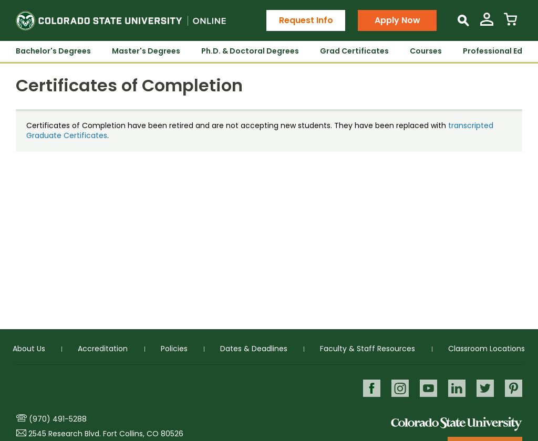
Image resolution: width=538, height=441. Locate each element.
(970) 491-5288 (58, 419)
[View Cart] (510, 23)
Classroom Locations (486, 348)
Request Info (306, 20)
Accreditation (103, 348)
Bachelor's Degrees (53, 51)
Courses (426, 51)
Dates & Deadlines (253, 348)
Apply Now (397, 20)
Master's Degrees (146, 51)
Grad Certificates (354, 51)
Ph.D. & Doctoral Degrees (250, 51)
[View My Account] (486, 23)
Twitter (485, 388)
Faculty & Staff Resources (367, 348)
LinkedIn (456, 388)
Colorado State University (456, 423)
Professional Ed (492, 51)
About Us (29, 348)
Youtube (428, 388)
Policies (174, 348)
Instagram (400, 388)
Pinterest (513, 388)
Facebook (371, 388)
